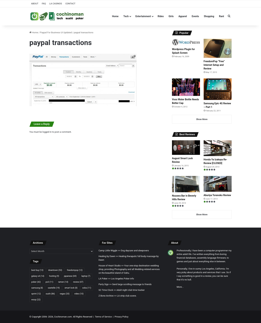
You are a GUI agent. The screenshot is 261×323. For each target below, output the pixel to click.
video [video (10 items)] (78, 294)
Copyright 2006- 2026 (42, 316)
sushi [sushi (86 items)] (50, 294)
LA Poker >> (104, 278)
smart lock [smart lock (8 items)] (70, 288)
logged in (47, 132)
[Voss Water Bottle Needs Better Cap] (186, 87)
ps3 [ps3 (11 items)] (49, 282)
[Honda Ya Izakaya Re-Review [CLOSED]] (218, 148)
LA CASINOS (55, 3)
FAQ (44, 3)
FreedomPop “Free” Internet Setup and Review (214, 65)
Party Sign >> (105, 284)
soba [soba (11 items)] (86, 288)
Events (195, 16)
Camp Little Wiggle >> (109, 250)
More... (180, 287)
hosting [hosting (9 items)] (54, 276)
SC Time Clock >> (107, 290)
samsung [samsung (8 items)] (37, 288)
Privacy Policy (121, 316)
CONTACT (70, 3)
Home (115, 16)
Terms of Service (103, 316)
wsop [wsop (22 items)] (36, 299)
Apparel (183, 16)
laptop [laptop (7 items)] (85, 276)
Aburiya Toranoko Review (217, 195)
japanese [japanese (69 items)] (70, 276)
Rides (161, 16)
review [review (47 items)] (78, 282)
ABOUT (34, 3)
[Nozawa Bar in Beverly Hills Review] (186, 184)
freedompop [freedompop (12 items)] (74, 270)
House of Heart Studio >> (111, 265)
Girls (171, 16)
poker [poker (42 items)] (36, 282)
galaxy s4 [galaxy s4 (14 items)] (37, 276)
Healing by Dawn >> (108, 256)
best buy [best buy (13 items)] (37, 270)
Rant (221, 16)
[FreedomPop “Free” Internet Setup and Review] (218, 48)
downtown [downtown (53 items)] (55, 270)
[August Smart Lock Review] (186, 147)
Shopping (209, 16)
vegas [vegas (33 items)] (64, 294)
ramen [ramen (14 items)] (63, 282)
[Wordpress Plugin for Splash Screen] (186, 42)
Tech (126, 16)
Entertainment (143, 16)
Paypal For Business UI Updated (56, 32)
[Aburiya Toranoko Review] (218, 184)
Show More (202, 119)
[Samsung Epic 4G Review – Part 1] (218, 89)
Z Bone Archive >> (107, 295)
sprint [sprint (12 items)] (36, 294)
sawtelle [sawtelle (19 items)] (54, 288)
